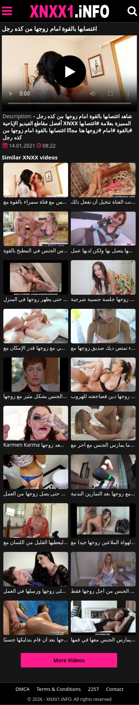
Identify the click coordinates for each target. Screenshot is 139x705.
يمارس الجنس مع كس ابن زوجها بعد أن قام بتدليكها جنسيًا (35, 640)
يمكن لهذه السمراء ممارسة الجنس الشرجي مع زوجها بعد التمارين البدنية (103, 494)
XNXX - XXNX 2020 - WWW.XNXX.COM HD (69, 11)
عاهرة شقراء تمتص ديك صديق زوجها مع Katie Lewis (103, 348)
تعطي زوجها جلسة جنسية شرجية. (103, 300)
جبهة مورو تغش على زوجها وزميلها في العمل (35, 591)
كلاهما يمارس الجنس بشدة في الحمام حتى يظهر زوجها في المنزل (35, 300)
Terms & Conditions (59, 689)
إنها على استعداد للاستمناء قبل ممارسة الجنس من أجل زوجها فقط (103, 591)
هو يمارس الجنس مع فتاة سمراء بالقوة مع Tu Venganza (35, 202)
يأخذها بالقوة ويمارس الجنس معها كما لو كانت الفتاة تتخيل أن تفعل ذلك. (103, 202)
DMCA (23, 689)
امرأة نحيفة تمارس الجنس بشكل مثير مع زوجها (35, 397)
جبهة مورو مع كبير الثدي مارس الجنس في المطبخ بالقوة (35, 251)
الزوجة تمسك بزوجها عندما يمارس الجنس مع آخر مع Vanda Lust (103, 445)
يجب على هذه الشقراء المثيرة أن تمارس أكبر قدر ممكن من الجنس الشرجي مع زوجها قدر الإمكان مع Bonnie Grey (35, 348)
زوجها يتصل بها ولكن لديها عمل (103, 251)
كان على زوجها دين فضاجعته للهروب (103, 397)
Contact (114, 689)
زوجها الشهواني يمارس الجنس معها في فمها (103, 640)
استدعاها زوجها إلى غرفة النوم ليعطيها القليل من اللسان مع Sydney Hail (35, 543)
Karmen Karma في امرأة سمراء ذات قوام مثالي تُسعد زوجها (35, 445)
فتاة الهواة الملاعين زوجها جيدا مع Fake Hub (103, 543)
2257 (93, 689)
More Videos (69, 660)
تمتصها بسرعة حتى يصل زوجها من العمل (35, 494)
